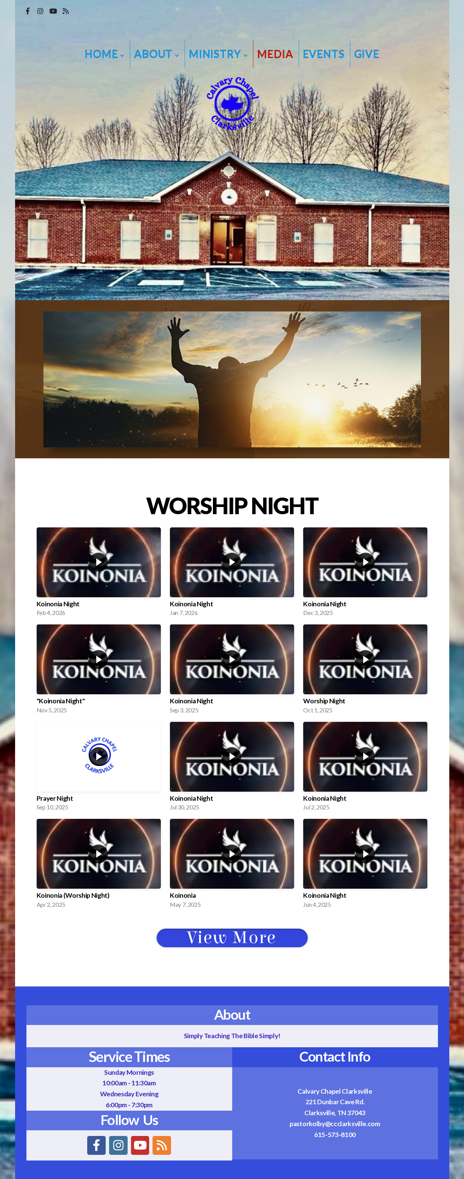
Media (275, 54)
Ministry (218, 54)
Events (324, 54)
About (156, 54)
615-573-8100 (335, 1135)
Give (366, 54)
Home (105, 54)
